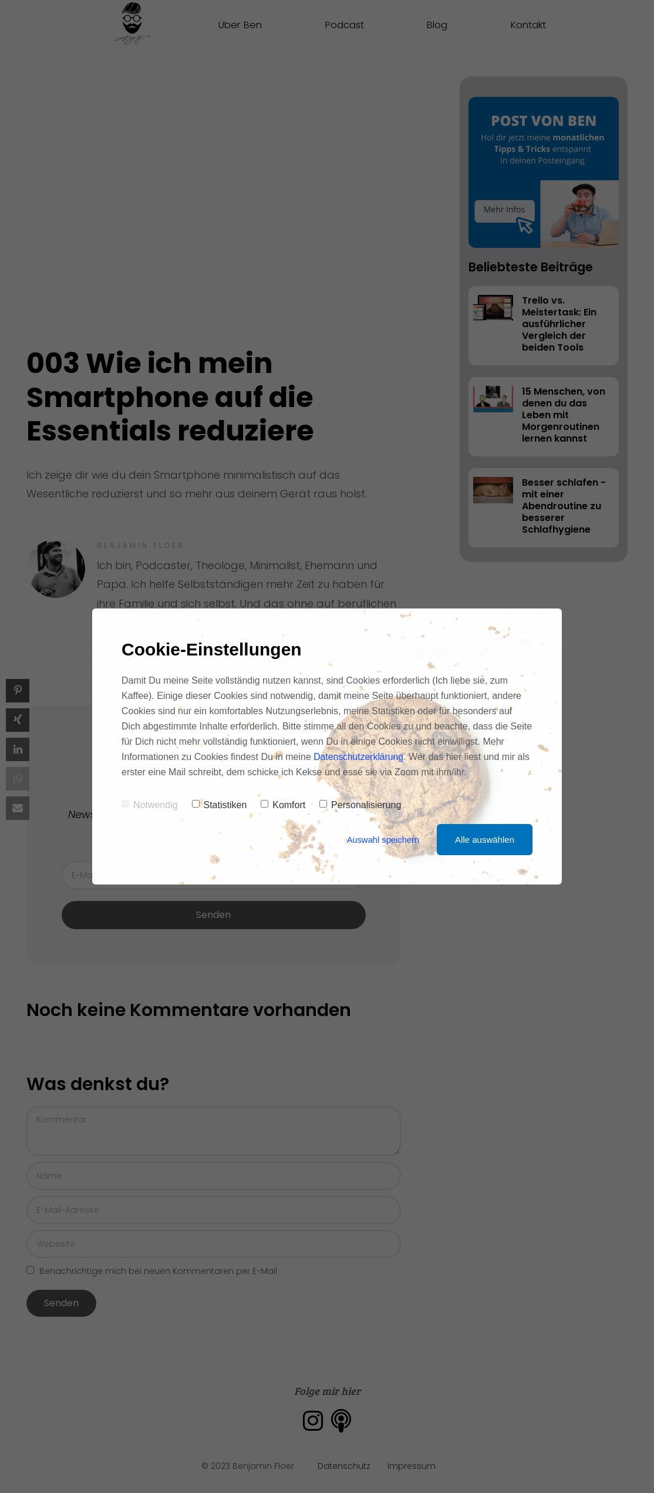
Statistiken (219, 805)
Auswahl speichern (382, 840)
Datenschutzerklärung (359, 757)
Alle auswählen (484, 840)
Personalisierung (360, 805)
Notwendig (150, 805)
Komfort (283, 805)
